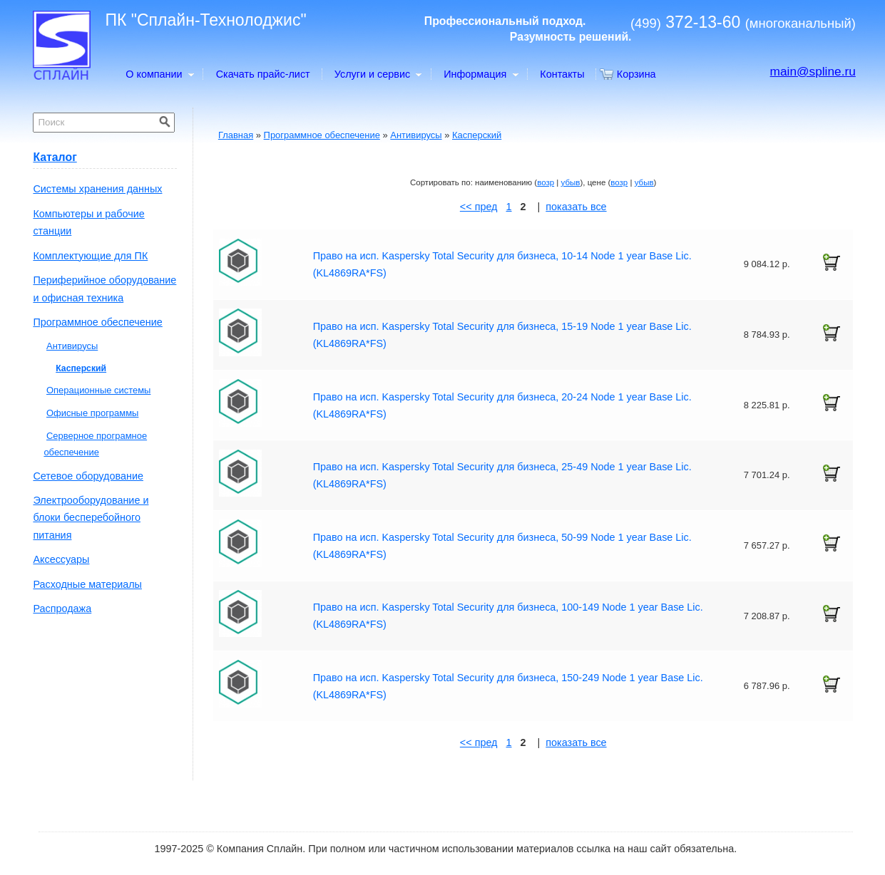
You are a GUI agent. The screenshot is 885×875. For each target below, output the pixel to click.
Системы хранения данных (97, 189)
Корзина (636, 74)
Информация (480, 74)
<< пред (479, 206)
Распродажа (62, 608)
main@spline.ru (813, 71)
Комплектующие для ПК (90, 256)
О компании (159, 74)
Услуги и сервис (377, 74)
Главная (235, 135)
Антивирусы (415, 135)
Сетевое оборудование (88, 476)
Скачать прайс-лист (263, 74)
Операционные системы (98, 390)
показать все (576, 206)
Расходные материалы (87, 584)
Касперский (476, 135)
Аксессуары (61, 559)
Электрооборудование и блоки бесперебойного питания (90, 518)
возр (545, 182)
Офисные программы (92, 413)
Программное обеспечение (322, 135)
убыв (570, 182)
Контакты (562, 74)
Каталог (54, 157)
